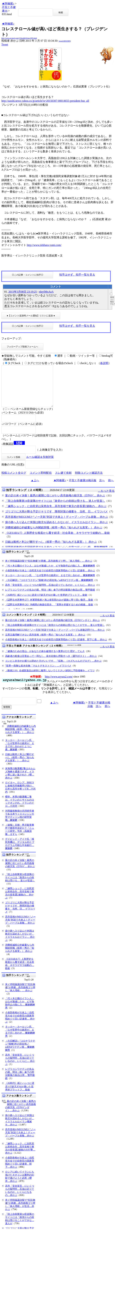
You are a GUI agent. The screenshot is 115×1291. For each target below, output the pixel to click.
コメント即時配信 (41, 481)
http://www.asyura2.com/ (59, 684)
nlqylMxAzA (46, 291)
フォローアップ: (11, 338)
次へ (102, 488)
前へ (111, 488)
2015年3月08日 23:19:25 (22, 291)
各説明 (104, 363)
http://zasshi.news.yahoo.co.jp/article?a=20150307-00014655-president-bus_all (45, 100)
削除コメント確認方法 (89, 481)
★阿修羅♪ (8, 3)
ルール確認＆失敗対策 (40, 465)
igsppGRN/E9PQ (65, 41)
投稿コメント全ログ (13, 481)
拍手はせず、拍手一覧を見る (77, 274)
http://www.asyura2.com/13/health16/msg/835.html (19, 38)
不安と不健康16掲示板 (82, 488)
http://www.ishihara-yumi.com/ (44, 245)
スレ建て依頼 (63, 481)
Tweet (4, 44)
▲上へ (35, 488)
